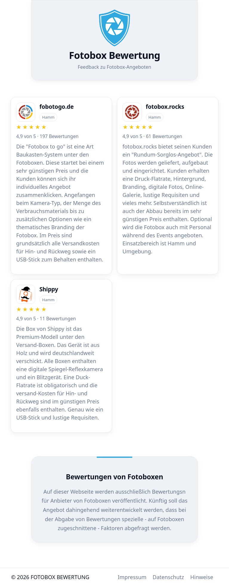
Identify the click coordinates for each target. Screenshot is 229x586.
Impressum (132, 577)
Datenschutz (168, 577)
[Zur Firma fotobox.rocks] (168, 178)
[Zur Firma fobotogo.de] (61, 183)
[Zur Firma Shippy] (61, 353)
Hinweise (201, 577)
